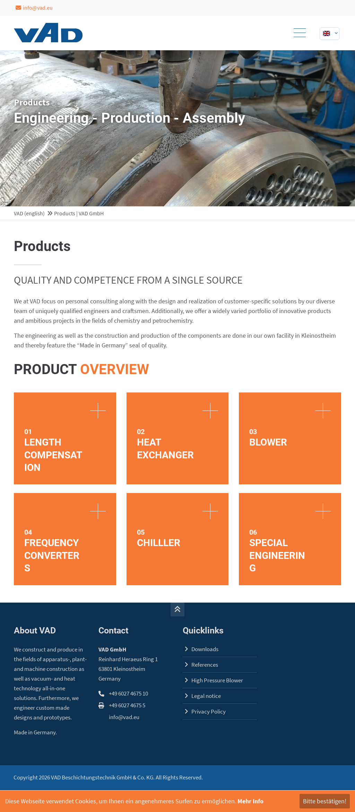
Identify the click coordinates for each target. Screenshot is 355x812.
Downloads (204, 649)
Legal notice (206, 696)
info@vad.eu (34, 7)
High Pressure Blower (217, 680)
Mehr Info (250, 801)
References (204, 664)
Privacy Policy (208, 711)
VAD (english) (29, 213)
